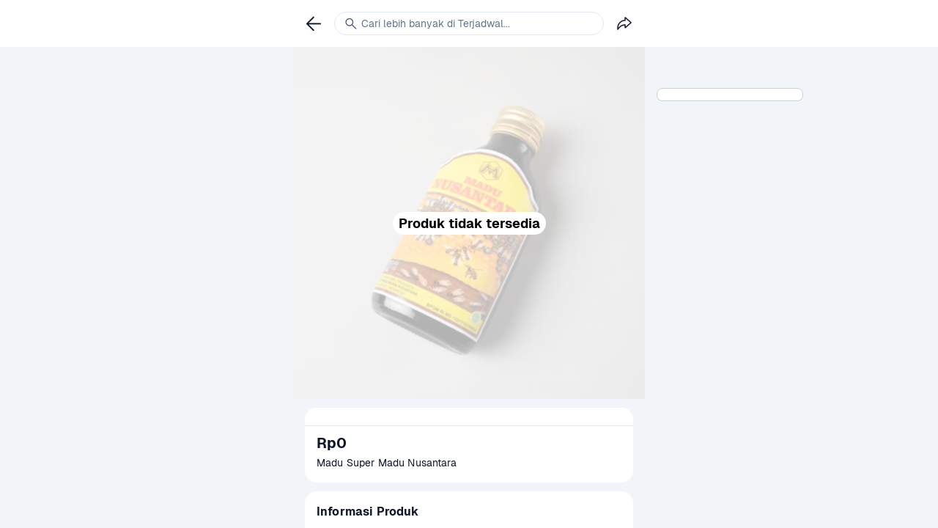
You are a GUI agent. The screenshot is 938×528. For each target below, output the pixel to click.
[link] (313, 23)
